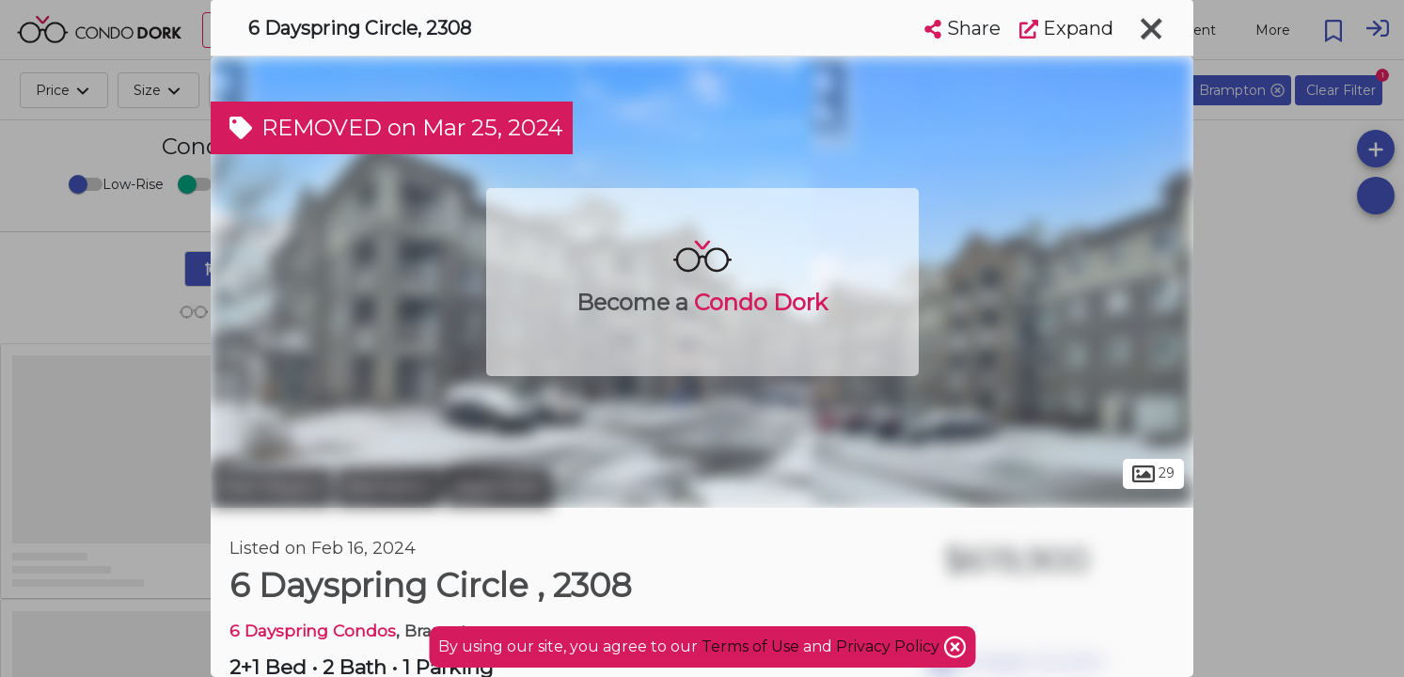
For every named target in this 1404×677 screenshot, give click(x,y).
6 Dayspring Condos (312, 630)
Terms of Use (750, 646)
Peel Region (271, 487)
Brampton (389, 487)
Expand (1066, 28)
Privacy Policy (889, 646)
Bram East (499, 487)
